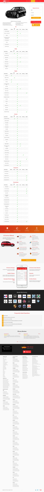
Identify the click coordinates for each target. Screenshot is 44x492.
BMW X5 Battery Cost (34, 365)
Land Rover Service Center (25, 368)
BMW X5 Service (34, 357)
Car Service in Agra (5, 391)
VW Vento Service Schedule (6, 387)
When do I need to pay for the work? (8, 325)
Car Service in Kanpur (15, 431)
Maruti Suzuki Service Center (25, 361)
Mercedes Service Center (25, 376)
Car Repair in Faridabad (15, 385)
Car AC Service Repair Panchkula (16, 470)
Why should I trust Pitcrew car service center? (9, 317)
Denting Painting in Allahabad (6, 403)
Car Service (4, 360)
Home (4, 2)
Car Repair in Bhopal (15, 364)
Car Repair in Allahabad (5, 402)
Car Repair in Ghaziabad (15, 390)
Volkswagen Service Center (25, 370)
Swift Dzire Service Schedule (6, 381)
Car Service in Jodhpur (15, 426)
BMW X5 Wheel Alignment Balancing (36, 366)
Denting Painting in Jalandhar (16, 422)
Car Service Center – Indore (15, 413)
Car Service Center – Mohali (15, 450)
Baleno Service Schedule (5, 382)
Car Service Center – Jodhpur (16, 429)
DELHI (20, 333)
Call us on (35, 22)
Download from (36, 25)
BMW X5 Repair (34, 358)
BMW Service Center (25, 374)
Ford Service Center (25, 359)
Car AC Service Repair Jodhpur (16, 428)
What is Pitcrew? (6, 315)
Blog (3, 358)
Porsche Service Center (25, 369)
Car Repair (4, 361)
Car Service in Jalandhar (15, 421)
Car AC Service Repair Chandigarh (16, 371)
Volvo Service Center (25, 378)
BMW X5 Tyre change (34, 371)
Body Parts (4, 376)
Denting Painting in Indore (15, 412)
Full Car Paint (4, 365)
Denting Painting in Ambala (6, 408)
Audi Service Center (25, 373)
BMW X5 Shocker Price (34, 362)
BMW (6, 2)
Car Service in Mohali (15, 447)
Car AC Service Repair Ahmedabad (6, 398)
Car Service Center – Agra (5, 394)
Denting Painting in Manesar (16, 443)
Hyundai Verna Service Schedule (6, 384)
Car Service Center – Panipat (16, 476)
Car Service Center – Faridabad (16, 387)
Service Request (4, 357)
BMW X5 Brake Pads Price (35, 361)
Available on (27, 351)
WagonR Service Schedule (5, 379)
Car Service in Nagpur (15, 457)
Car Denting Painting (5, 362)
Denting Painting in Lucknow (16, 438)
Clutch (3, 370)
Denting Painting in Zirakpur (16, 485)
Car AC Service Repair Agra (5, 393)
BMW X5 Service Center (34, 373)
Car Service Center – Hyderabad (16, 408)
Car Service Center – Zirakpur (16, 486)
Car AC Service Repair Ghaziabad (16, 392)
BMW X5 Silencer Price (34, 370)
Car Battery (4, 366)
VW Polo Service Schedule (5, 386)
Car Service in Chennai (15, 374)
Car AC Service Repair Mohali (16, 449)
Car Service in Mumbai (15, 452)
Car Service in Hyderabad (15, 405)
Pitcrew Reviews (22, 331)
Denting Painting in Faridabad (16, 386)
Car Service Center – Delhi (15, 382)
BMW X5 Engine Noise (34, 367)
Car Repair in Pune (15, 479)
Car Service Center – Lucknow (16, 439)
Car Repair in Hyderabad (15, 406)
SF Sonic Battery (4, 368)
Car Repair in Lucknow (15, 437)
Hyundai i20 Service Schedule (6, 383)
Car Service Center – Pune (15, 481)
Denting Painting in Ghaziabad (16, 391)
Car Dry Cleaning (4, 363)
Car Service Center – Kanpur (16, 434)
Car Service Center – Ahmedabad (6, 399)
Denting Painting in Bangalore (16, 360)
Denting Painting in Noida (15, 464)
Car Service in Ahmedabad (5, 396)
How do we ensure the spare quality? (8, 322)
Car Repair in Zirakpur (15, 484)
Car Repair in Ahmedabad (5, 397)
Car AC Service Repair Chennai (16, 376)
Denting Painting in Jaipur (15, 417)
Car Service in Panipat (15, 473)
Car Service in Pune (15, 478)
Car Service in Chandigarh (15, 369)
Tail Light (4, 373)
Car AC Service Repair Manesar (16, 444)
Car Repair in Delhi (15, 380)
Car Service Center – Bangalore (16, 361)
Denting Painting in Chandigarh (16, 370)
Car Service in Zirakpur (15, 483)
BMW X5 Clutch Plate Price (35, 360)
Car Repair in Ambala (5, 407)
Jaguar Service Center (25, 367)
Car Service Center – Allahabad (6, 404)
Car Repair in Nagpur (15, 458)
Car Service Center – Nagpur (16, 460)
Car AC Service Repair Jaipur (15, 418)
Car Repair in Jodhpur (15, 427)
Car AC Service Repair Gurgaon (16, 402)
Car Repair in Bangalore (15, 359)
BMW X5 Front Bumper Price (35, 363)
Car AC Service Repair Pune (15, 480)
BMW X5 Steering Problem (35, 368)
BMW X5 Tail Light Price (34, 372)
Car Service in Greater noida (16, 395)
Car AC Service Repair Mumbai (16, 454)
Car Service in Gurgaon (15, 400)
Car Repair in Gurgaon (15, 401)
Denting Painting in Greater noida (16, 396)
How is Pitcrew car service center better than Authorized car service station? (13, 320)
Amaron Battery (4, 367)
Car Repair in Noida (15, 463)
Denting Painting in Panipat (15, 474)
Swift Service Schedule (5, 380)
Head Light (4, 372)
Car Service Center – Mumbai (16, 455)
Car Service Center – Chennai (16, 377)
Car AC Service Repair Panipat (16, 475)
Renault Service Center (25, 362)
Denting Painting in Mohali (15, 448)
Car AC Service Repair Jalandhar (16, 423)
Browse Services (36, 17)
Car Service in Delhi (15, 379)
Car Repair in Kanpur (15, 432)
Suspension (4, 371)
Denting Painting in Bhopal (15, 365)
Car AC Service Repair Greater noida (16, 397)
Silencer (4, 375)
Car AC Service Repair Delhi (15, 381)
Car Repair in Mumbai (15, 453)
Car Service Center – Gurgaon (16, 403)
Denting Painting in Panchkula (16, 469)
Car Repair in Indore (15, 411)
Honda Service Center (25, 360)
